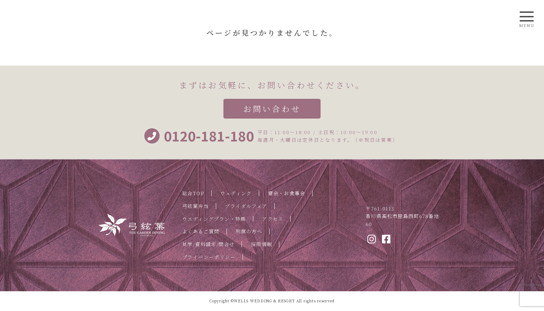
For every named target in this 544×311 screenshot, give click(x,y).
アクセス (272, 218)
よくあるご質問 (201, 231)
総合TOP (193, 193)
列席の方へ (249, 231)
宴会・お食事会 (286, 193)
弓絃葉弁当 (195, 205)
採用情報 (261, 244)
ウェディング (236, 193)
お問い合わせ (271, 108)
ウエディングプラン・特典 (214, 218)
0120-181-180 (199, 136)
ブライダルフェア (246, 205)
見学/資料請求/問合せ (208, 244)
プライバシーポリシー (209, 256)
